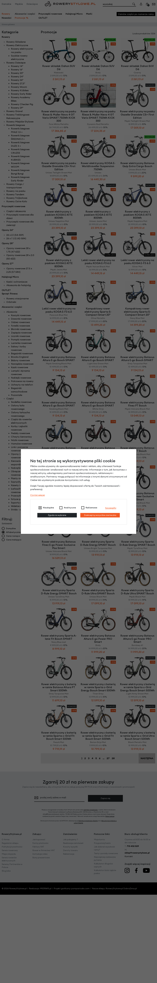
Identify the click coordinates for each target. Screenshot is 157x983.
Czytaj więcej (37, 495)
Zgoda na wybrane (57, 515)
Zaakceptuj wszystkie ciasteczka (100, 515)
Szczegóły (110, 507)
